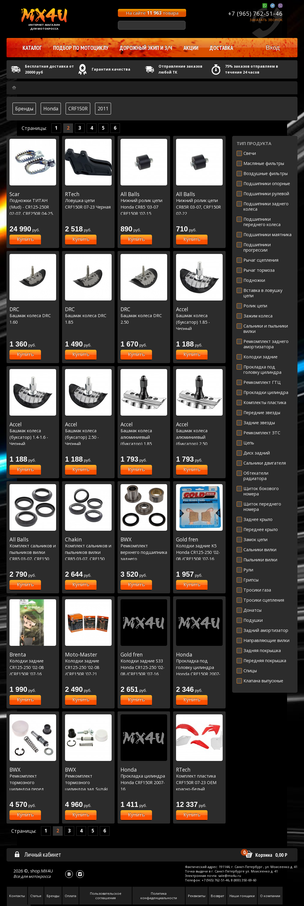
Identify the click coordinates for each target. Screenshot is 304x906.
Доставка (221, 47)
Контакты (17, 896)
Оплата (70, 896)
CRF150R (78, 108)
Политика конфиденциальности (158, 895)
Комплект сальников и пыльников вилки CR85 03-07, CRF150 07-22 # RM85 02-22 (33, 552)
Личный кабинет (37, 854)
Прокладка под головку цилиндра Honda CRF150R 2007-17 (199, 667)
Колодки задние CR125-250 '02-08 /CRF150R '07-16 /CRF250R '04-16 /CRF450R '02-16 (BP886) (33, 673)
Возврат (217, 896)
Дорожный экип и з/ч (146, 47)
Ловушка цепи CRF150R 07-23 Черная (88, 200)
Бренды (24, 108)
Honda (50, 108)
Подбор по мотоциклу (80, 47)
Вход (273, 47)
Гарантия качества (111, 69)
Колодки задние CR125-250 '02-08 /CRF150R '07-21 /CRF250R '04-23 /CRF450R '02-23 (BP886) (88, 673)
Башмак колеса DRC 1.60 (33, 315)
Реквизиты (196, 896)
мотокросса (39, 876)
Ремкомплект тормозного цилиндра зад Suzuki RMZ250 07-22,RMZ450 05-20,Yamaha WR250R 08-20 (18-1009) (88, 789)
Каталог (32, 47)
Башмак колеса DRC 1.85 (88, 315)
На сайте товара (152, 13)
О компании (270, 896)
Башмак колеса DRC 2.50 (144, 315)
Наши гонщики (242, 896)
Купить (25, 239)
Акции (190, 47)
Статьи (35, 896)
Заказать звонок (266, 20)
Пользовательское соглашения (105, 895)
